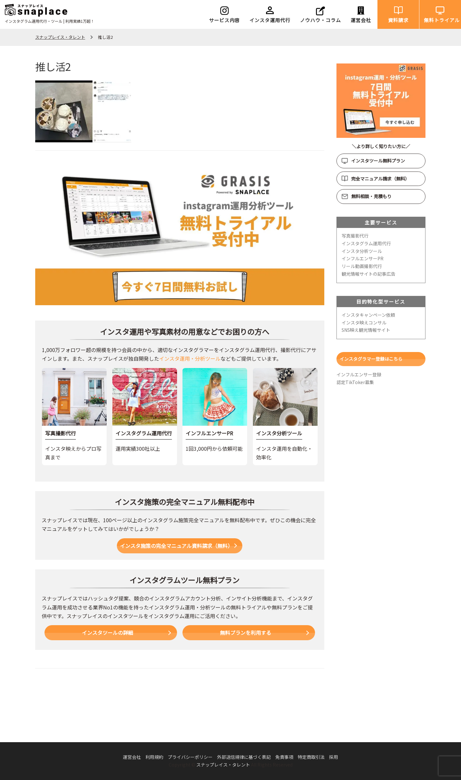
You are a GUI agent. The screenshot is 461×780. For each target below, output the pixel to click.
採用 (333, 757)
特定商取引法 (311, 757)
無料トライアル (442, 20)
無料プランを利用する (245, 632)
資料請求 (398, 20)
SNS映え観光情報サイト (366, 330)
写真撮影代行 (355, 235)
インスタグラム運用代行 (366, 243)
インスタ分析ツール (362, 251)
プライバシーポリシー (190, 757)
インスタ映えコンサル (364, 322)
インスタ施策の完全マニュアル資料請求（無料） (176, 545)
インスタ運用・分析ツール (190, 358)
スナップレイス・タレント (223, 764)
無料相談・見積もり (371, 196)
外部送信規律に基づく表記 (244, 757)
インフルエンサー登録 (358, 374)
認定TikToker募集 (355, 382)
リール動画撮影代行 (362, 266)
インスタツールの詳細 (107, 632)
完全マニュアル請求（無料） (380, 178)
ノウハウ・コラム (320, 20)
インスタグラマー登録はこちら (371, 359)
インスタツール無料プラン (378, 160)
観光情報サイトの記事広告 (368, 274)
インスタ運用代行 (269, 20)
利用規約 (154, 757)
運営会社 (361, 20)
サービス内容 (224, 20)
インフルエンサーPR (363, 258)
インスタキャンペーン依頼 (368, 315)
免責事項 (284, 757)
